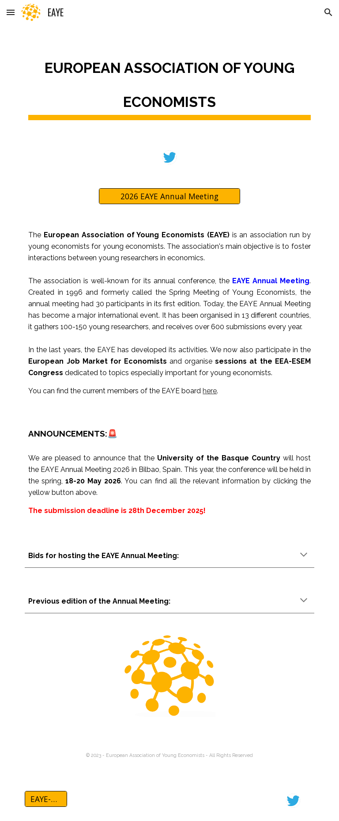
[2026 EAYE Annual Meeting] (169, 196)
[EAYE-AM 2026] (45, 799)
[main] (169, 81)
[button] (10, 12)
